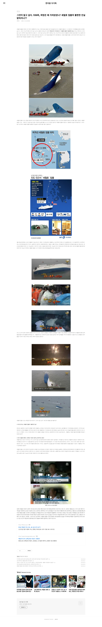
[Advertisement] (51, 536)
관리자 (56, 624)
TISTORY (51, 624)
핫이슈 (18, 561)
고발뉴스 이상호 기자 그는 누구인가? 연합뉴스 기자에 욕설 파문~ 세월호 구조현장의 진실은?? (35, 567)
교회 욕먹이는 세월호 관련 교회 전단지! (24, 565)
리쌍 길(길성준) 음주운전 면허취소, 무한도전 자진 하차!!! (28, 569)
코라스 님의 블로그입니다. (25, 608)
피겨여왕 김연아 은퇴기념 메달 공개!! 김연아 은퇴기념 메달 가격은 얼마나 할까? (32, 563)
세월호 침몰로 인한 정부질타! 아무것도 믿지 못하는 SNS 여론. (29, 570)
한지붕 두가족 (51, 3)
